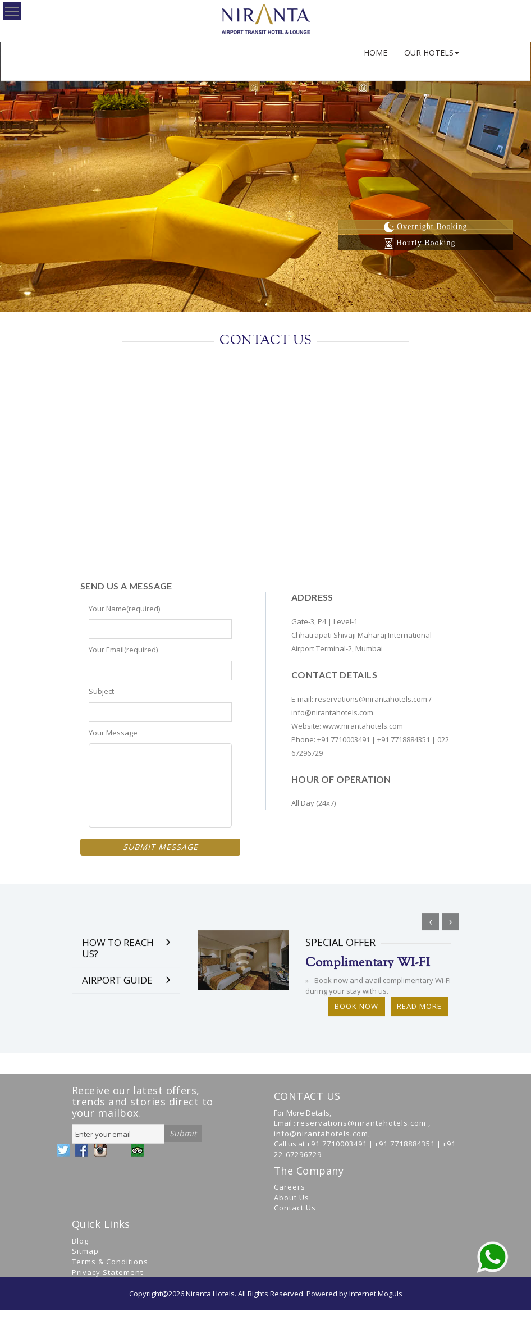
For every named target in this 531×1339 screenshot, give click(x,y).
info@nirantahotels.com (332, 712)
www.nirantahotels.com (363, 726)
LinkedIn (118, 1150)
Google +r (137, 1150)
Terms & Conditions (110, 1261)
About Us (291, 1197)
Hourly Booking (419, 243)
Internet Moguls (375, 1293)
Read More (419, 1012)
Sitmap (85, 1251)
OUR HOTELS (431, 52)
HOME (375, 52)
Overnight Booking (425, 226)
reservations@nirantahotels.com (372, 699)
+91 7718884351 (403, 739)
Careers (289, 1187)
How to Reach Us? (118, 954)
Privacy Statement (107, 1272)
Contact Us (295, 1208)
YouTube (100, 1150)
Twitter (63, 1150)
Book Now (356, 1012)
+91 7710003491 (343, 739)
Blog (80, 1241)
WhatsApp (155, 1150)
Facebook (81, 1150)
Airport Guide (117, 986)
